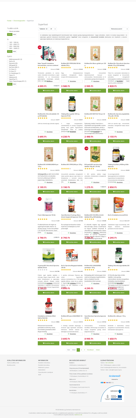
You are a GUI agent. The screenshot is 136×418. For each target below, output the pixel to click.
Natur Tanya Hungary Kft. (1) (17, 81)
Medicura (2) (13, 77)
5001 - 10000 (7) (14, 48)
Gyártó (9, 56)
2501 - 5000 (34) (14, 46)
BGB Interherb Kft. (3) (15, 59)
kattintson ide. (78, 414)
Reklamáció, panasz (43, 367)
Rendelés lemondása (44, 365)
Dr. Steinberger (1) (14, 73)
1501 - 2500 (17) (14, 44)
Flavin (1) (12, 75)
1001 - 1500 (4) (13, 42)
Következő (90, 350)
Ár (8, 39)
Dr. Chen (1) (12, 69)
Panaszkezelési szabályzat (45, 372)
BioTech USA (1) (14, 67)
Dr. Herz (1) (12, 71)
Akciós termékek (14, 31)
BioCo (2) (12, 61)
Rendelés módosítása (44, 362)
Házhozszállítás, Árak (13, 362)
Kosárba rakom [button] (48, 90)
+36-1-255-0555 (109, 362)
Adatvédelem (41, 370)
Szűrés (10, 34)
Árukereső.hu (115, 379)
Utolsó (98, 350)
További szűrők (12, 28)
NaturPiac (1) (13, 79)
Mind (14, 34)
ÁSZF (39, 374)
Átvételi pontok (11, 365)
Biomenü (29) (13, 63)
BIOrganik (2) (13, 65)
